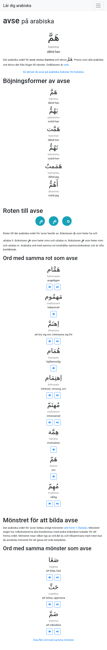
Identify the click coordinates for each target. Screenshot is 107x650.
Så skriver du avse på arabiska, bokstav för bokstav (53, 71)
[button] (49, 287)
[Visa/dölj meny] (98, 6)
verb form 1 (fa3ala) (75, 527)
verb (66, 64)
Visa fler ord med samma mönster (53, 639)
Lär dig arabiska (17, 5)
